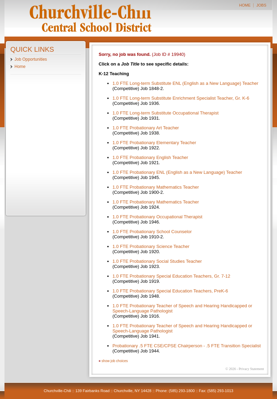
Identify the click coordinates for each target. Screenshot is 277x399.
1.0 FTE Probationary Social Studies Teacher (157, 261)
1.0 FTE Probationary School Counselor (152, 231)
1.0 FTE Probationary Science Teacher (150, 246)
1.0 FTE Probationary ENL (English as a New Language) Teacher (177, 172)
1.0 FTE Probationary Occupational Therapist (157, 216)
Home (20, 66)
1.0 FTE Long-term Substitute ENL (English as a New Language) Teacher (185, 83)
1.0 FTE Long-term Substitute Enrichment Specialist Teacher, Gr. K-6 (180, 98)
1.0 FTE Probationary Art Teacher (145, 127)
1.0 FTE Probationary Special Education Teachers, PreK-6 (170, 290)
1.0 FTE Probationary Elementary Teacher (154, 142)
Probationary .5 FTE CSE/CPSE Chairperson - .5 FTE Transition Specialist (186, 345)
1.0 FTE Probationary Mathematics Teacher (155, 187)
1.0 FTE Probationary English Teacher (150, 157)
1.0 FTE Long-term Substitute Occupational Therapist (165, 113)
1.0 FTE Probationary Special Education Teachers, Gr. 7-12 (171, 276)
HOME (244, 5)
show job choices (114, 361)
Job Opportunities (30, 59)
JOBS (261, 5)
